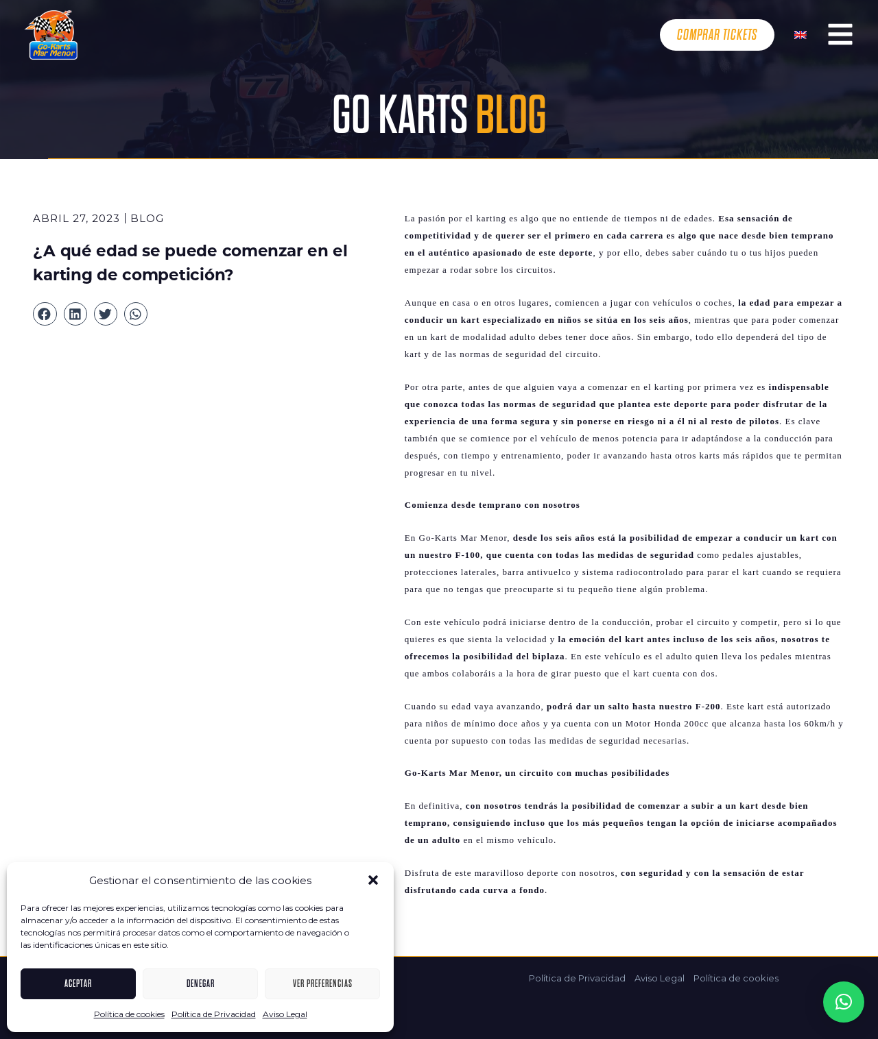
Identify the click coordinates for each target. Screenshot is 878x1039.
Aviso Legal (285, 1014)
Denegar (201, 983)
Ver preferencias (323, 983)
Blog (147, 218)
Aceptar (78, 983)
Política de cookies (129, 1014)
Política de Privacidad (213, 1014)
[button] (373, 880)
